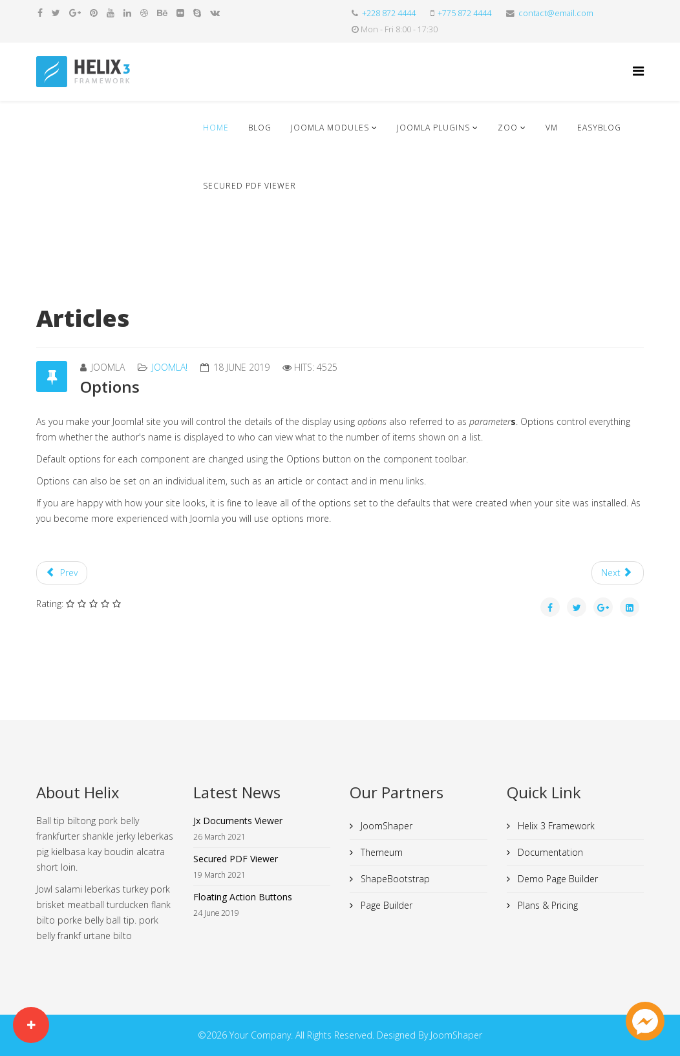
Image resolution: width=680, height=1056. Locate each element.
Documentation (549, 852)
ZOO (508, 127)
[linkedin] (127, 12)
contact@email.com (555, 13)
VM (552, 127)
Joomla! (169, 367)
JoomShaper (385, 826)
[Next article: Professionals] (617, 573)
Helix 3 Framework (555, 826)
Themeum (380, 852)
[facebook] (40, 12)
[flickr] (180, 12)
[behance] (162, 12)
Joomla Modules (330, 127)
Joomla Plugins (433, 127)
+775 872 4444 (464, 13)
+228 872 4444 (389, 13)
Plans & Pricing (546, 905)
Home (216, 127)
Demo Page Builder (556, 879)
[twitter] (56, 12)
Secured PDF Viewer (249, 185)
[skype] (197, 12)
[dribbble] (144, 12)
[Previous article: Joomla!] (61, 573)
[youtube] (110, 12)
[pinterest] (94, 12)
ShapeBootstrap (394, 879)
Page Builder (385, 905)
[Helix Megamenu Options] (638, 71)
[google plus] (75, 12)
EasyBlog (599, 127)
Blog (259, 127)
